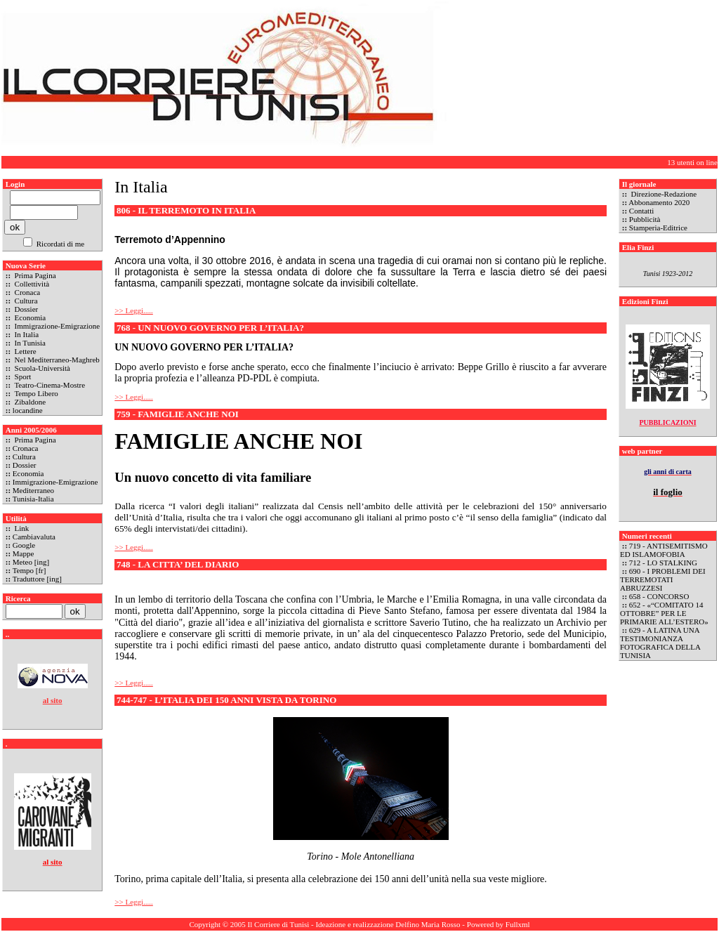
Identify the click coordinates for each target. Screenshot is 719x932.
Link (21, 528)
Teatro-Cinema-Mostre (49, 385)
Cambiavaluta (34, 536)
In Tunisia (29, 343)
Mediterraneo (33, 490)
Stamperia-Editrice (658, 227)
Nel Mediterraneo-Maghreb (56, 359)
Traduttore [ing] (37, 579)
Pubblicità (645, 219)
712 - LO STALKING (663, 562)
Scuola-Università (41, 368)
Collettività (31, 284)
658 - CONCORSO (659, 596)
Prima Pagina (34, 275)
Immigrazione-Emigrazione (56, 326)
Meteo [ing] (31, 562)
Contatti (641, 210)
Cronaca (26, 292)
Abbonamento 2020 (659, 202)
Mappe (23, 553)
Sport (22, 376)
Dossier (25, 309)
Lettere (25, 351)
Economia (29, 317)
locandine (28, 410)
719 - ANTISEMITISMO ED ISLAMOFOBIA (664, 550)
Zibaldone (29, 402)
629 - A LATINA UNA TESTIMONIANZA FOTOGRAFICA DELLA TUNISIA (660, 642)
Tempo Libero (35, 393)
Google (24, 545)
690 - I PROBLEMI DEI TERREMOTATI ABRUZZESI (663, 579)
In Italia (26, 334)
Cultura (25, 300)
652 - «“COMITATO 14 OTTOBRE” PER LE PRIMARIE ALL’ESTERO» (665, 613)
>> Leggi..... (133, 310)
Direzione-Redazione (663, 194)
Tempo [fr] (29, 570)
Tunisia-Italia (33, 498)
